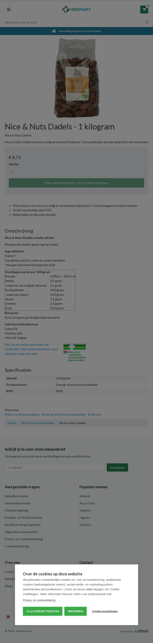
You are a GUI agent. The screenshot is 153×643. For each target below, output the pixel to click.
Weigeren (75, 611)
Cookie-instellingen (105, 611)
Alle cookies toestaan (42, 611)
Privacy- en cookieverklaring (39, 600)
